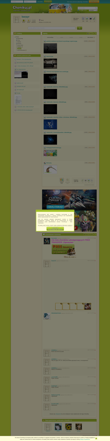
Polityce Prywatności (85, 439)
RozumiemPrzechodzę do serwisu (55, 228)
